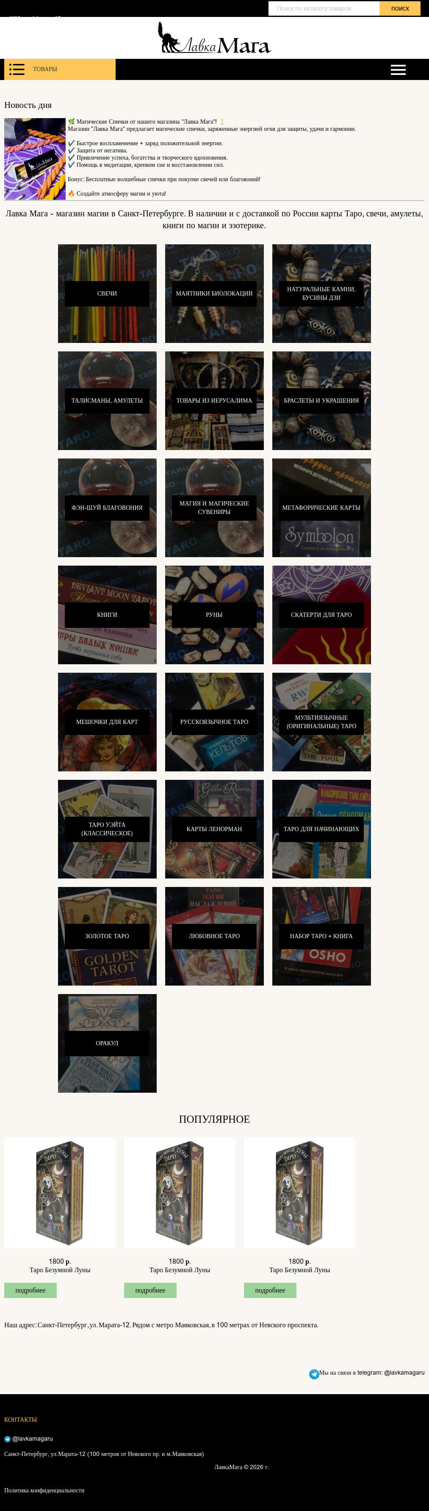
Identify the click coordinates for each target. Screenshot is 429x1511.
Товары (33, 69)
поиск (400, 8)
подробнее (30, 1290)
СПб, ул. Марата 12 (34, 18)
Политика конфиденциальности (44, 1490)
